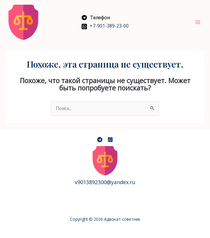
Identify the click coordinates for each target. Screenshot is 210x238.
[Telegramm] (99, 139)
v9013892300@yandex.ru (105, 182)
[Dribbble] (110, 139)
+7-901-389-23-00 (109, 26)
